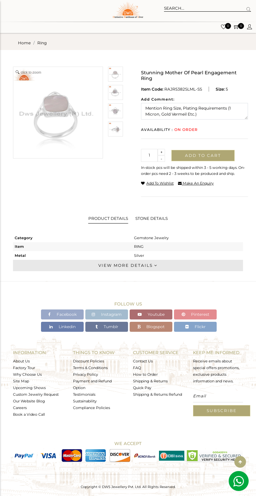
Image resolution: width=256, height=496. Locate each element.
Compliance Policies (91, 407)
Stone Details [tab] (151, 218)
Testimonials (84, 394)
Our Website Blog (29, 401)
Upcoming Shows (29, 387)
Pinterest (195, 314)
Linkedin (62, 326)
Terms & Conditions (90, 367)
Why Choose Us (27, 374)
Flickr (195, 326)
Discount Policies (88, 361)
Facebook (62, 314)
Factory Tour (24, 367)
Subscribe (222, 410)
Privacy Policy (85, 374)
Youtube (151, 314)
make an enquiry (196, 183)
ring (42, 42)
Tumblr (106, 326)
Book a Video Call (29, 414)
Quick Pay (142, 387)
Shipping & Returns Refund (157, 394)
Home (24, 42)
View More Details (128, 265)
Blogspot (151, 326)
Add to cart (203, 155)
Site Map (21, 381)
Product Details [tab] (108, 218)
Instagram (107, 314)
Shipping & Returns (150, 381)
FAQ (137, 367)
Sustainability (85, 401)
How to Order (145, 374)
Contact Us (143, 361)
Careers (20, 407)
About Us (21, 361)
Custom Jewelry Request (36, 394)
